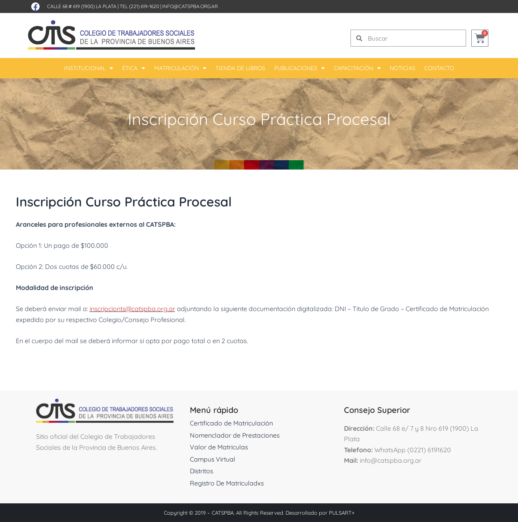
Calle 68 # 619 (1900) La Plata (81, 6)
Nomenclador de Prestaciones (235, 435)
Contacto (439, 68)
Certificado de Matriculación (231, 423)
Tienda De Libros (240, 68)
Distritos (202, 471)
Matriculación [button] (180, 68)
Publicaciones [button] (299, 68)
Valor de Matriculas (219, 447)
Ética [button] (133, 68)
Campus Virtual (213, 459)
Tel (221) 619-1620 (139, 6)
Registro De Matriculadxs (227, 483)
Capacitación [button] (357, 68)
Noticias (402, 68)
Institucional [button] (88, 68)
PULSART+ (342, 512)
